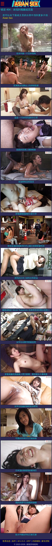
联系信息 (6, 541)
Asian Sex (8, 18)
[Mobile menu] (2, 4)
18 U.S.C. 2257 (24, 541)
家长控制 (45, 541)
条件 (14, 541)
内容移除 (36, 541)
